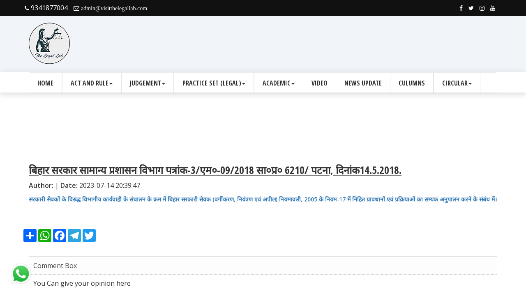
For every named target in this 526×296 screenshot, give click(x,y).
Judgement (147, 83)
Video (319, 83)
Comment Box (55, 265)
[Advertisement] (347, 43)
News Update (363, 83)
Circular (457, 83)
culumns (412, 83)
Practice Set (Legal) (213, 83)
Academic (279, 83)
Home (45, 83)
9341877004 (46, 7)
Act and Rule (92, 83)
